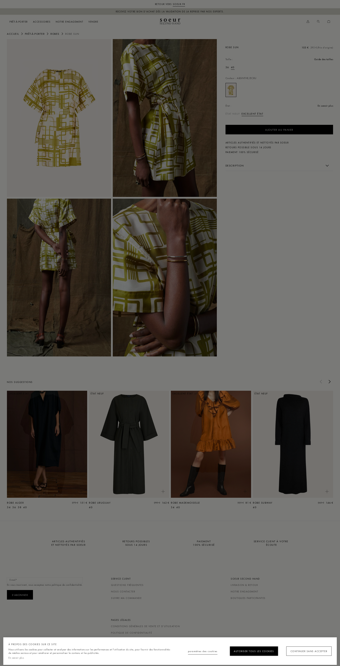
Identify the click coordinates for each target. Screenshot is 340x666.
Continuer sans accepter (306, 651)
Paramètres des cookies (191, 651)
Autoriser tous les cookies (249, 651)
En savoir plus (16, 657)
